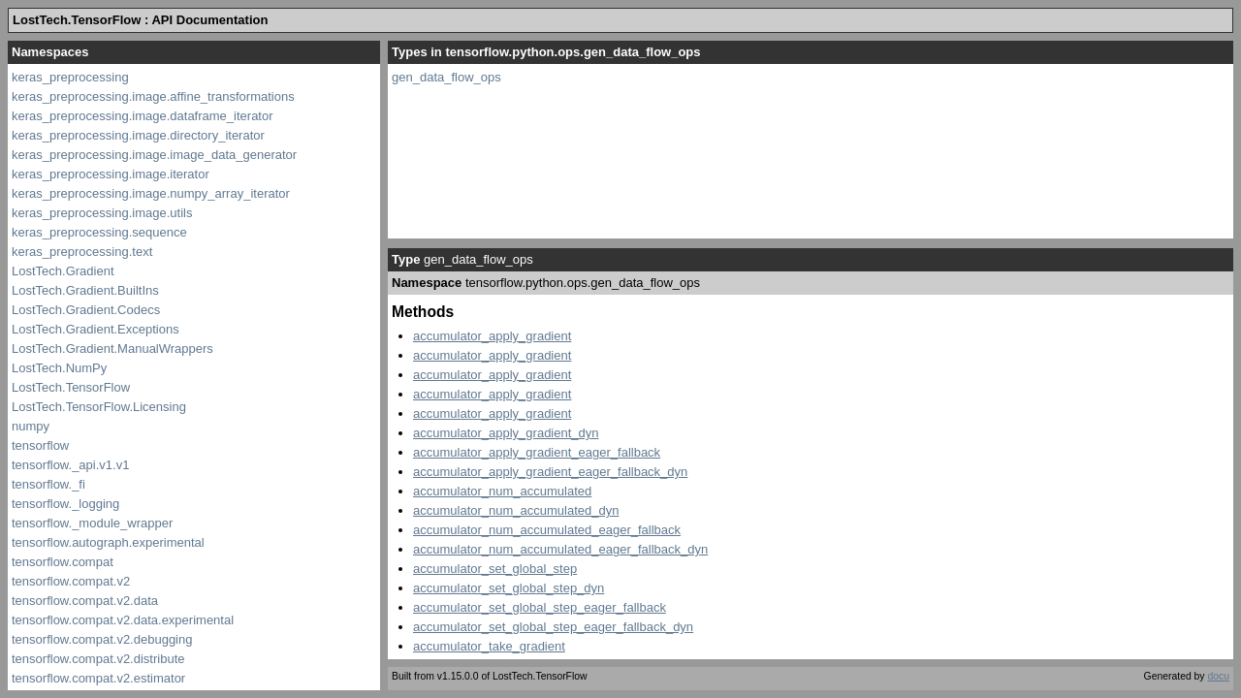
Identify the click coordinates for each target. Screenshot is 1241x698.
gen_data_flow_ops (446, 77)
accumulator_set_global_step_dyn (508, 588)
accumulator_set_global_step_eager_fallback (539, 607)
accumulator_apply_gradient (492, 336)
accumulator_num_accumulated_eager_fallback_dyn (560, 549)
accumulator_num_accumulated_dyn (516, 510)
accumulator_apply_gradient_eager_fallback (536, 452)
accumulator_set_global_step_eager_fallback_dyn (553, 626)
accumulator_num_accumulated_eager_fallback (547, 530)
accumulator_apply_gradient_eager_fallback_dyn (550, 471)
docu (1218, 676)
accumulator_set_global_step (495, 568)
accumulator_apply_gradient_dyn (506, 433)
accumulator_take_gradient (489, 646)
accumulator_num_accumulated (502, 491)
